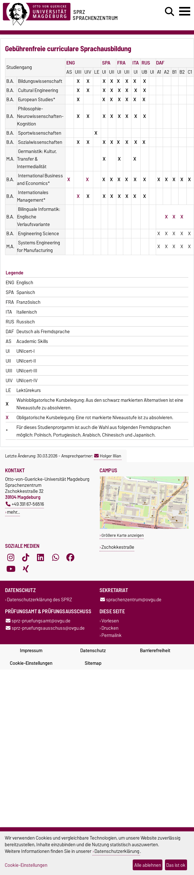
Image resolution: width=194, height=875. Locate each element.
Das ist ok (175, 865)
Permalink (111, 635)
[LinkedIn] (40, 557)
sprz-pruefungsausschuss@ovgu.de (45, 628)
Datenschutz (93, 650)
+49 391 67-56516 (25, 504)
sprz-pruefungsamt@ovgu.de (38, 620)
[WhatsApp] (55, 557)
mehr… (13, 512)
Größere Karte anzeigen (122, 535)
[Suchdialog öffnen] (169, 11)
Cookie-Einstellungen (31, 663)
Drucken (109, 628)
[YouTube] (10, 568)
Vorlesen (110, 620)
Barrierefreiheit (155, 650)
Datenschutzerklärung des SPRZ (39, 599)
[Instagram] (10, 557)
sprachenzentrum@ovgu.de (130, 599)
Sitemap (93, 663)
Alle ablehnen (147, 865)
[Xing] (25, 568)
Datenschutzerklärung (116, 851)
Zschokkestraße (117, 547)
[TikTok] (25, 557)
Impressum (31, 650)
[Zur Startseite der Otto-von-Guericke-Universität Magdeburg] (37, 13)
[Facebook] (70, 557)
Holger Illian (107, 456)
